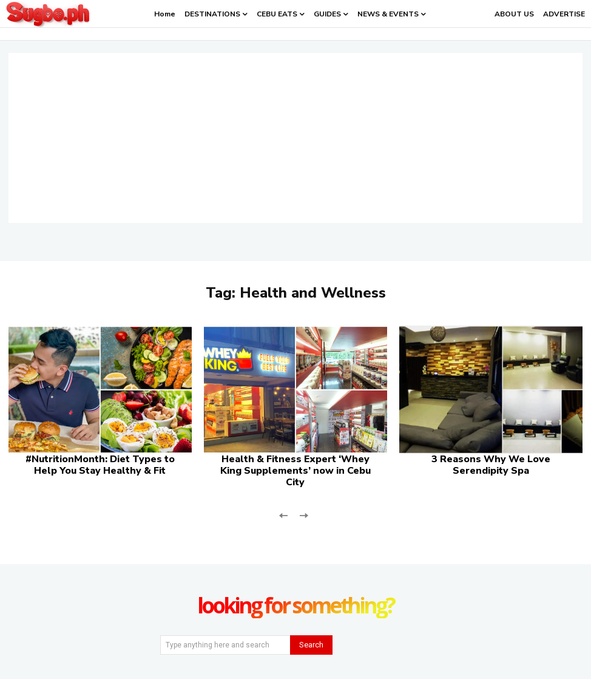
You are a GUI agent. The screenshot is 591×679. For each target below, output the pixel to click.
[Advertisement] (295, 138)
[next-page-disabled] (303, 514)
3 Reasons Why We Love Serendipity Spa (490, 464)
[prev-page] (283, 514)
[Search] (311, 645)
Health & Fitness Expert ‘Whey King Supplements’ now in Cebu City (295, 470)
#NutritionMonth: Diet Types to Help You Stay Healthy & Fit (100, 464)
